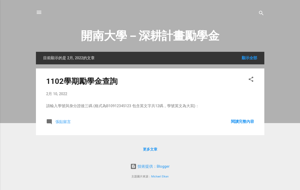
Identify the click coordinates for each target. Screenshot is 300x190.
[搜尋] (261, 14)
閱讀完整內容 (242, 121)
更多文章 (150, 149)
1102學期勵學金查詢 (82, 81)
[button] (251, 80)
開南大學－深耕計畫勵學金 (150, 36)
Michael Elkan (160, 176)
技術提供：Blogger (150, 166)
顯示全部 (249, 58)
